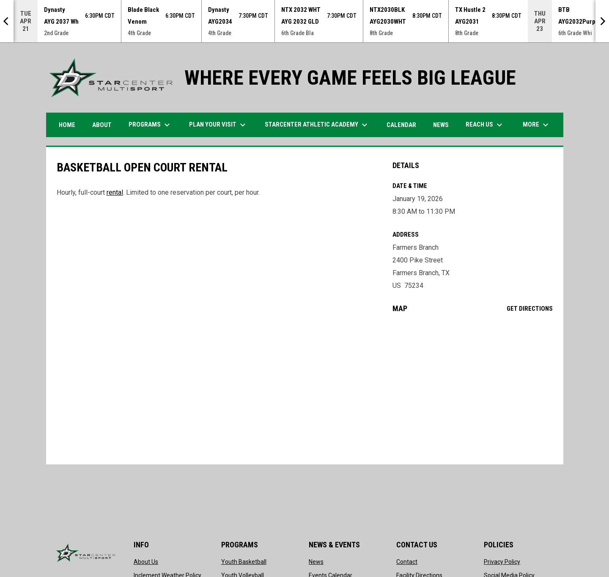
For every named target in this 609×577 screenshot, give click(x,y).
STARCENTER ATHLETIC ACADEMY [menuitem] (317, 125)
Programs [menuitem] (150, 125)
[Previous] (7, 21)
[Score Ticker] (304, 21)
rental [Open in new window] (115, 192)
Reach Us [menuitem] (485, 125)
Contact (406, 561)
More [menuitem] (537, 125)
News (316, 561)
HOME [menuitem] (67, 125)
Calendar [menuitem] (401, 125)
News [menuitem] (441, 125)
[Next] (602, 21)
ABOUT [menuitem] (102, 125)
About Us (146, 561)
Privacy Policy (502, 561)
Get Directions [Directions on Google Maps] (530, 308)
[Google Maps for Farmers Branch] (472, 388)
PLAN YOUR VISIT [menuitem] (218, 125)
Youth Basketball (243, 561)
